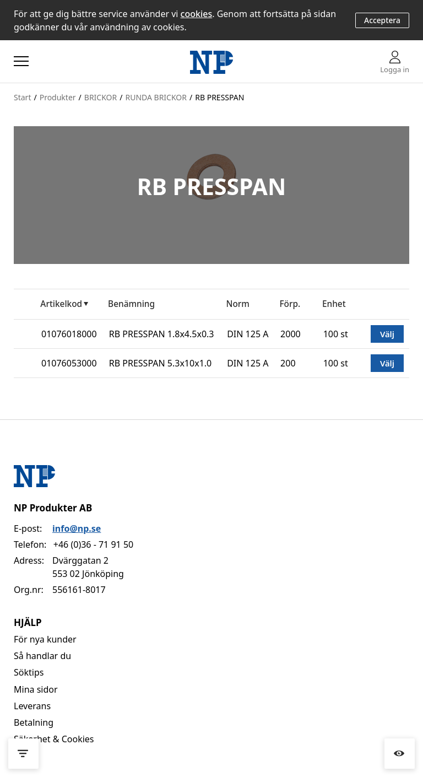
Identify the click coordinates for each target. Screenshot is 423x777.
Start (22, 97)
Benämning (131, 304)
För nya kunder (45, 639)
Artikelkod (61, 304)
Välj (387, 333)
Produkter (58, 97)
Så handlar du (42, 656)
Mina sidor (36, 689)
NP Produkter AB (53, 507)
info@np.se (76, 528)
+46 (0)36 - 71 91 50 (93, 544)
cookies (197, 14)
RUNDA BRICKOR (156, 97)
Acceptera (382, 20)
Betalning (33, 722)
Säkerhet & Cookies (54, 739)
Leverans (32, 706)
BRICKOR (100, 97)
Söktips (29, 672)
